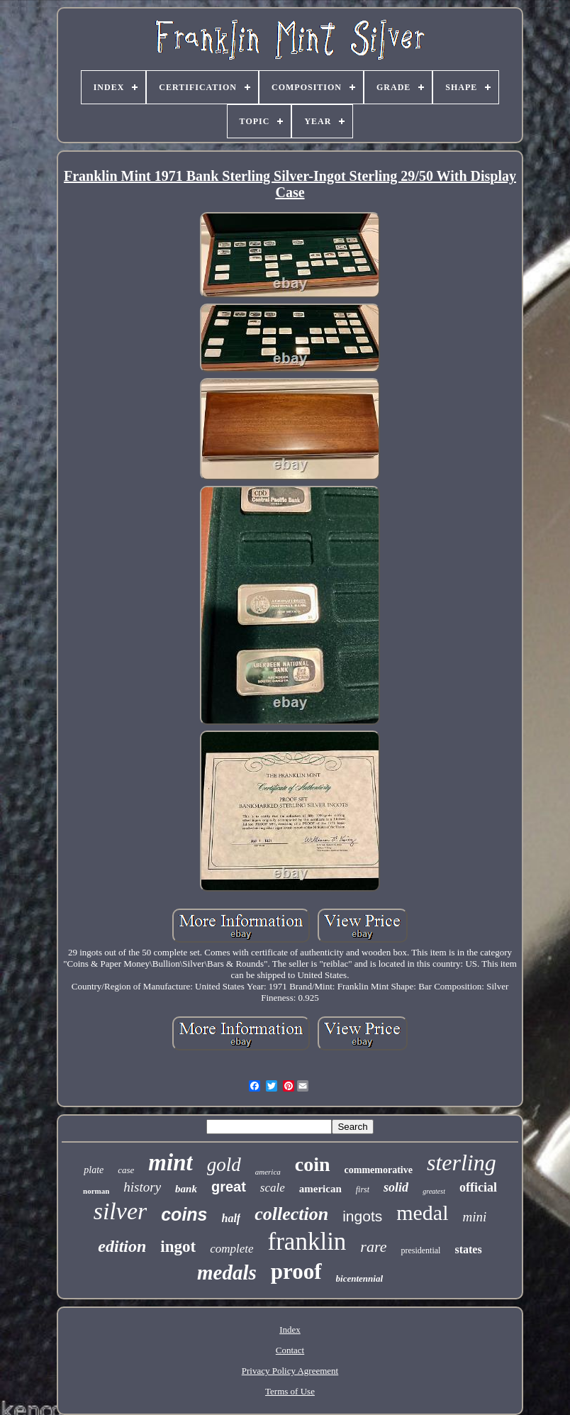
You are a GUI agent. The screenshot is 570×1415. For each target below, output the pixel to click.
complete (231, 1248)
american (320, 1188)
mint (170, 1162)
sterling (461, 1162)
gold (224, 1164)
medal (422, 1212)
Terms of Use (290, 1391)
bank (186, 1188)
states (467, 1249)
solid (396, 1187)
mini (475, 1216)
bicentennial (359, 1278)
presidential (420, 1250)
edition (122, 1246)
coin (312, 1164)
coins (184, 1214)
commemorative (379, 1170)
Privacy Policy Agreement (290, 1370)
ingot (178, 1246)
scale (272, 1187)
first (362, 1189)
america (268, 1171)
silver (120, 1211)
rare (373, 1246)
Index (290, 1329)
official (478, 1187)
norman (96, 1191)
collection (291, 1214)
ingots (362, 1216)
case (126, 1170)
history (142, 1187)
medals (227, 1272)
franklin (307, 1241)
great (228, 1186)
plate (94, 1170)
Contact (290, 1350)
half (231, 1218)
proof (296, 1271)
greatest (434, 1191)
